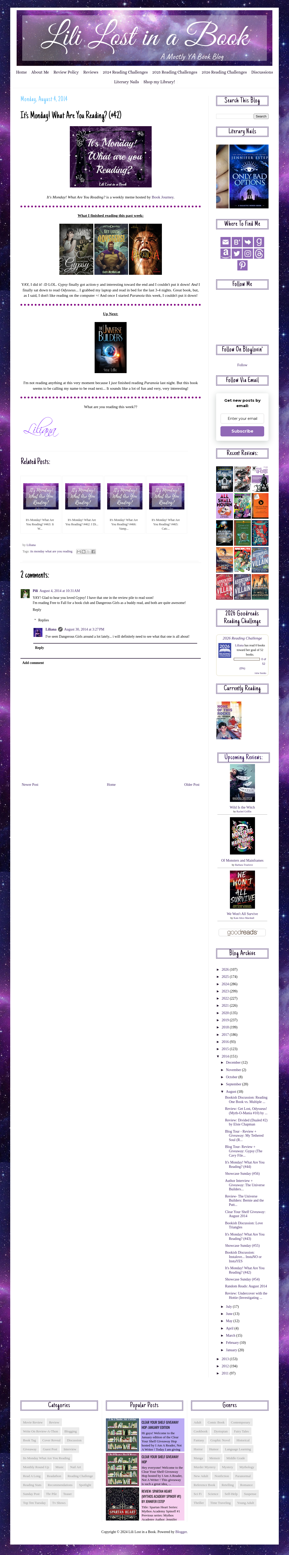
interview (70, 1449)
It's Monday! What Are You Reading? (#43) (244, 1236)
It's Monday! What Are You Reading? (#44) (244, 1164)
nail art (75, 1467)
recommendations (60, 1485)
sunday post (31, 1494)
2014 (226, 1056)
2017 (226, 1035)
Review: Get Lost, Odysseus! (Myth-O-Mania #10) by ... (246, 1111)
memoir (214, 1458)
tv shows (58, 1503)
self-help (231, 1494)
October (232, 1077)
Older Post (192, 785)
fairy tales (241, 1431)
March (231, 1335)
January (232, 1350)
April (230, 1328)
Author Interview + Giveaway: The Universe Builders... (245, 1185)
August (231, 1092)
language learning (238, 1449)
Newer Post (30, 785)
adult (197, 1422)
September (234, 1084)
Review (54, 1422)
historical (243, 1440)
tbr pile (51, 1494)
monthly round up (36, 1467)
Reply (37, 610)
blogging (70, 1431)
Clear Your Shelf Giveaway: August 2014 (245, 1214)
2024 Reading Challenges (125, 72)
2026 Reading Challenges (224, 72)
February (233, 1343)
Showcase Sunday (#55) (242, 1246)
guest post (50, 1449)
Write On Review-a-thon (40, 1431)
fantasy (199, 1440)
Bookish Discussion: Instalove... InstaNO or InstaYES (243, 1257)
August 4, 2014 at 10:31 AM (59, 591)
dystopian (220, 1431)
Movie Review (33, 1422)
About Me (40, 72)
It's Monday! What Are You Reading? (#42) (244, 1270)
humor (214, 1449)
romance (246, 1485)
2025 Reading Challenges (174, 72)
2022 (226, 998)
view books (260, 673)
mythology (246, 1467)
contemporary (240, 1422)
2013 (226, 1359)
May (229, 1321)
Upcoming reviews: (244, 758)
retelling (227, 1485)
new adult (201, 1476)
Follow (242, 365)
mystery (227, 1467)
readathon (54, 1476)
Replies (43, 620)
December (233, 1062)
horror (198, 1449)
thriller (199, 1503)
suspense (250, 1494)
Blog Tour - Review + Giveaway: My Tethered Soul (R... (244, 1136)
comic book (216, 1422)
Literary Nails (126, 81)
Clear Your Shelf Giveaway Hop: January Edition (160, 1425)
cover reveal (51, 1440)
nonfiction (222, 1476)
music (59, 1467)
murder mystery (205, 1467)
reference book (204, 1485)
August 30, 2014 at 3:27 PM (84, 629)
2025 (226, 977)
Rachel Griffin (244, 811)
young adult (245, 1503)
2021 (226, 1005)
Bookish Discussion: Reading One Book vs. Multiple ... (246, 1100)
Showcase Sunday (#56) (242, 1174)
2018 (226, 1027)
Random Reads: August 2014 (246, 1286)
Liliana (51, 629)
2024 (226, 984)
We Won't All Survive (242, 914)
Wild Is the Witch (242, 807)
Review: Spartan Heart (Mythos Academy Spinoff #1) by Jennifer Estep (161, 1496)
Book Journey (162, 197)
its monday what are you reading (51, 551)
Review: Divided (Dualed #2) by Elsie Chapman (246, 1122)
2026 (226, 969)
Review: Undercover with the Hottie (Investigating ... (246, 1295)
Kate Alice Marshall (244, 918)
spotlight (85, 1485)
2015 (226, 1049)
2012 (226, 1366)
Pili (35, 591)
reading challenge (80, 1476)
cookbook (200, 1431)
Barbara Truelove (244, 864)
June (229, 1314)
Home (21, 72)
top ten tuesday (34, 1503)
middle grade (235, 1458)
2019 (226, 1020)
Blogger (181, 1532)
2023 (226, 991)
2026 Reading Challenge (242, 638)
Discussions (262, 72)
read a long (32, 1476)
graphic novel (220, 1440)
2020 (226, 1013)
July (229, 1307)
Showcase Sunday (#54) (242, 1279)
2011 (226, 1373)
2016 (226, 1042)
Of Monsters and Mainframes (242, 860)
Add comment (33, 663)
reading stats (32, 1485)
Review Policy (66, 72)
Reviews (90, 72)
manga (198, 1458)
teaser (67, 1494)
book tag (29, 1440)
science (213, 1494)
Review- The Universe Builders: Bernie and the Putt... (244, 1200)
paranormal (243, 1476)
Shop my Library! (159, 81)
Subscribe (242, 431)
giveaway (30, 1449)
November (234, 1070)
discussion (74, 1440)
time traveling (220, 1503)
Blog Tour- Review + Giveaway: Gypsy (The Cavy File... (243, 1151)
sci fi (198, 1494)
